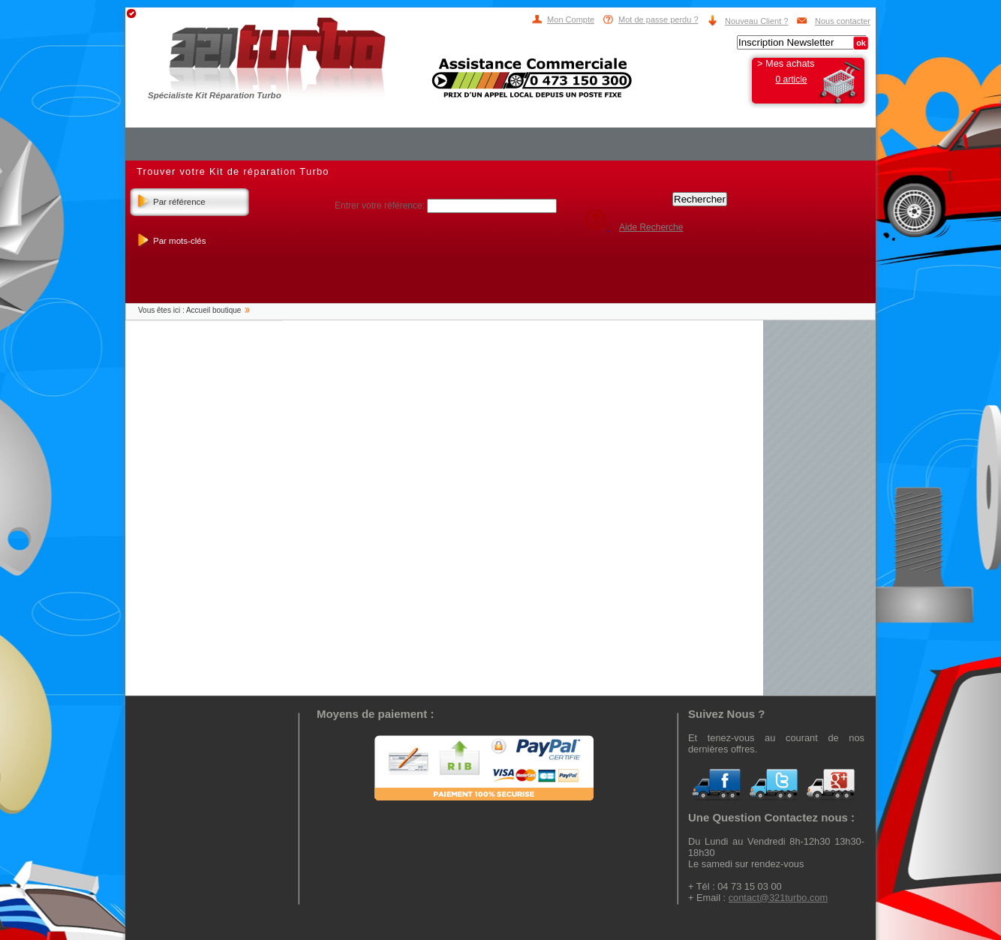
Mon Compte (570, 19)
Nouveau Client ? (756, 21)
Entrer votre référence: (381, 205)
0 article (791, 79)
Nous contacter (842, 21)
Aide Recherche (651, 227)
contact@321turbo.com (778, 897)
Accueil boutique (213, 310)
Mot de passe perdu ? (658, 19)
